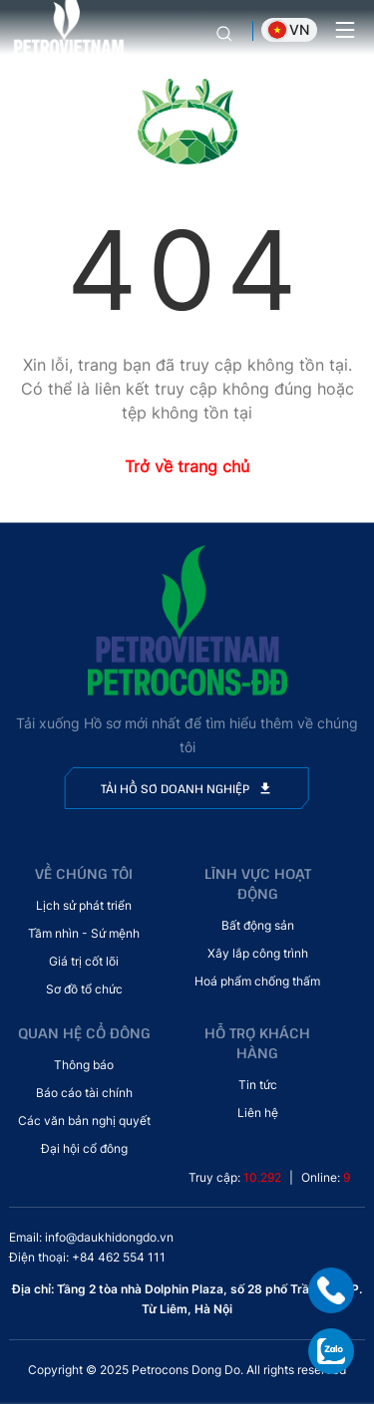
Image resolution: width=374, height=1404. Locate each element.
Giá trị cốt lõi (84, 961)
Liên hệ (257, 1112)
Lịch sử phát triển (84, 905)
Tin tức (257, 1084)
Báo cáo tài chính (84, 1092)
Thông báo (84, 1064)
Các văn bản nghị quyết (84, 1120)
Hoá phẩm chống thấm (257, 981)
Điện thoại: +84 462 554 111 (87, 1257)
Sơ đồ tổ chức (84, 989)
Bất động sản (257, 925)
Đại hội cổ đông (84, 1148)
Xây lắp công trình (257, 953)
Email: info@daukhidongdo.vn (91, 1237)
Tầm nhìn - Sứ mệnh (84, 933)
